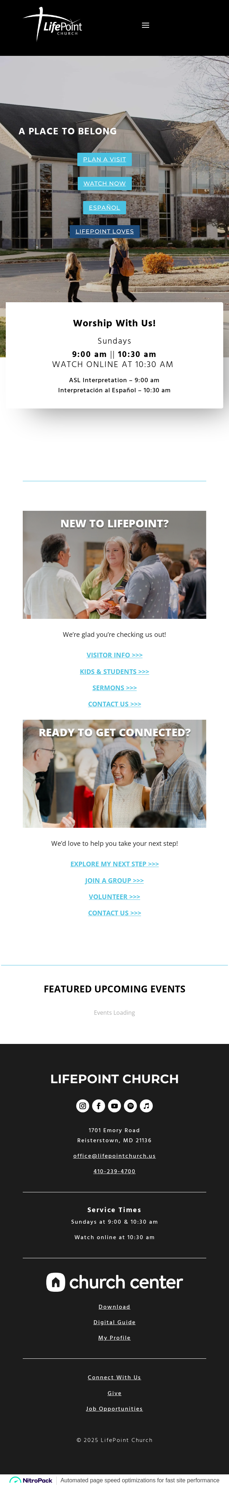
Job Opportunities (114, 1409)
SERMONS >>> (114, 687)
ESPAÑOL (104, 207)
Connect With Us (114, 1378)
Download (114, 1307)
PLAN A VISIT (104, 159)
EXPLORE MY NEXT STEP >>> (114, 863)
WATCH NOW (104, 183)
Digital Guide (115, 1322)
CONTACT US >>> (114, 704)
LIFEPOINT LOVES (104, 231)
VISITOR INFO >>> (115, 655)
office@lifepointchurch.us (114, 1156)
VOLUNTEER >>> (114, 896)
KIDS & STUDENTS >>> (114, 671)
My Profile (114, 1338)
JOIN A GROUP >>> (114, 880)
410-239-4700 (115, 1171)
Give (115, 1393)
